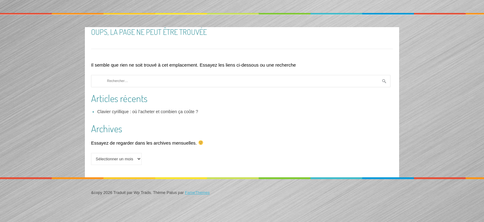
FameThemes (197, 192)
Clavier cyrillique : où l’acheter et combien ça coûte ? (147, 111)
